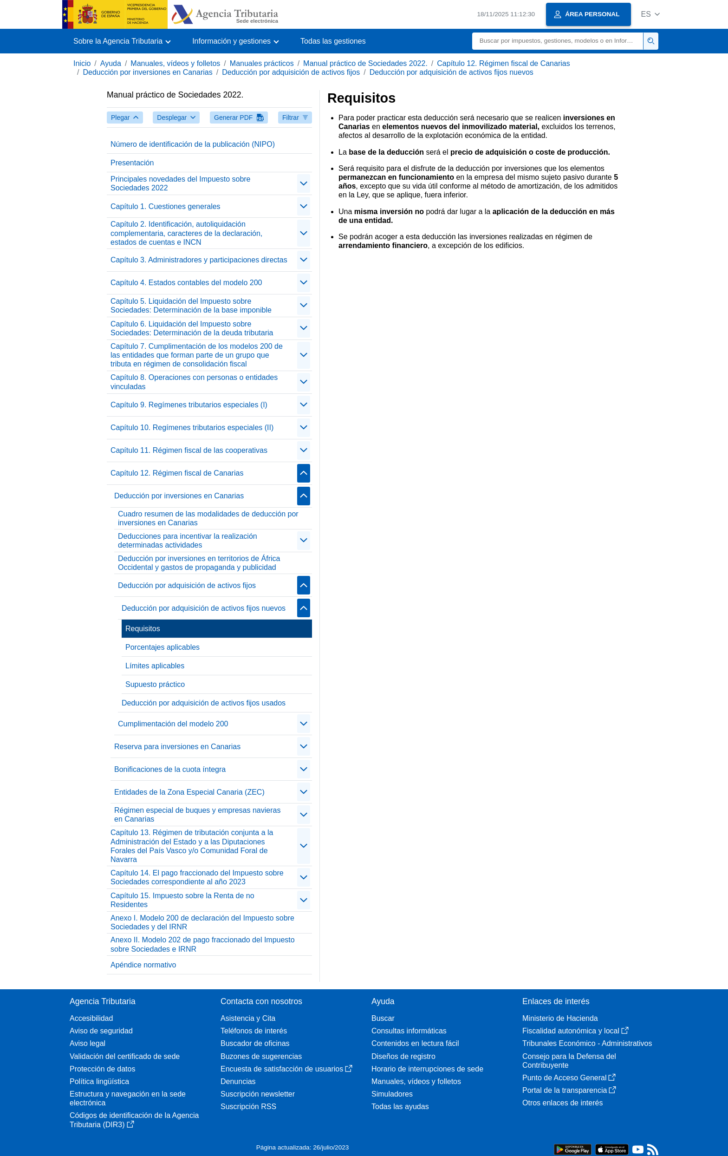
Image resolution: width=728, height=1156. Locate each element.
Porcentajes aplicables (162, 647)
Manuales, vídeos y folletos (175, 63)
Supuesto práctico (155, 684)
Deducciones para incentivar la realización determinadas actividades (187, 540)
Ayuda (110, 63)
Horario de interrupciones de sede (427, 1069)
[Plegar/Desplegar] (303, 183)
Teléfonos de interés (254, 1031)
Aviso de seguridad (101, 1031)
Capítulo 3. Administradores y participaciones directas (198, 260)
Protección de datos (102, 1069)
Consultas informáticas (409, 1031)
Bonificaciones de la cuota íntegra (170, 769)
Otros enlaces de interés (562, 1103)
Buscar (383, 1018)
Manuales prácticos (262, 63)
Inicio (82, 63)
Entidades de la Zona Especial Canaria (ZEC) (189, 792)
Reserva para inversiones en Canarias (177, 747)
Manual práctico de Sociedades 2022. (365, 63)
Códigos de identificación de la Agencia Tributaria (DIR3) (134, 1119)
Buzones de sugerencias (261, 1056)
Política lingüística (99, 1081)
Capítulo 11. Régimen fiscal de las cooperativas (188, 450)
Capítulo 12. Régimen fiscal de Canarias (503, 63)
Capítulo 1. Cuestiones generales (165, 206)
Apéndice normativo (143, 965)
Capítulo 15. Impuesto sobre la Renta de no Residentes (182, 900)
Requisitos (142, 629)
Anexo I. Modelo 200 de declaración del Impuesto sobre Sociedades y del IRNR (202, 922)
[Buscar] (558, 41)
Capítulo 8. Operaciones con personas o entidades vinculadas (194, 381)
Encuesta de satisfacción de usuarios (286, 1069)
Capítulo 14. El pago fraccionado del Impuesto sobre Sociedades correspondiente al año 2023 (197, 877)
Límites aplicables (154, 666)
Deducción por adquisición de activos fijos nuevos (451, 72)
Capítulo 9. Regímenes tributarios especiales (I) (188, 405)
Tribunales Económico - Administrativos (587, 1043)
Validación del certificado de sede (125, 1056)
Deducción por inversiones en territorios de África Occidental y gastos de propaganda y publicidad (199, 563)
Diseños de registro (403, 1056)
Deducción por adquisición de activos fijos (291, 72)
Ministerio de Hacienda (560, 1018)
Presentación (132, 163)
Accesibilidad (91, 1018)
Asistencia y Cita (248, 1018)
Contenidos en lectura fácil (415, 1043)
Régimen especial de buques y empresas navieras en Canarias (197, 814)
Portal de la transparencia (569, 1090)
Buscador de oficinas (255, 1043)
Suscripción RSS (248, 1106)
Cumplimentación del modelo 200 (173, 724)
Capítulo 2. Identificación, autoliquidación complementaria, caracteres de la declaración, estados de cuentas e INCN (186, 233)
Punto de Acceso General (569, 1078)
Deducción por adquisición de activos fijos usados (204, 703)
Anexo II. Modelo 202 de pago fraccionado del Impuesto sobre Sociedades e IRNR (202, 944)
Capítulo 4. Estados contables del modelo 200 (186, 283)
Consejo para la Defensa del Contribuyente (569, 1060)
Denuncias (238, 1081)
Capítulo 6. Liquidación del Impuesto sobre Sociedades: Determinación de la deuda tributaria (191, 328)
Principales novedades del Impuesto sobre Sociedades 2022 (180, 183)
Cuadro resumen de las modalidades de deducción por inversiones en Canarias (208, 518)
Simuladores (392, 1094)
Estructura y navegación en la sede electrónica (128, 1098)
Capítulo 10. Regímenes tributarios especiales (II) (191, 427)
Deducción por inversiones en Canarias (147, 72)
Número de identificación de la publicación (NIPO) (192, 144)
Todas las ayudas (400, 1106)
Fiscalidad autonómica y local (575, 1031)
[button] (650, 14)
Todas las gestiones (333, 41)
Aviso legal (87, 1043)
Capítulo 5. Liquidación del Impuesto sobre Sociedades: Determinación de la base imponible (191, 305)
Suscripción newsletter (258, 1094)
